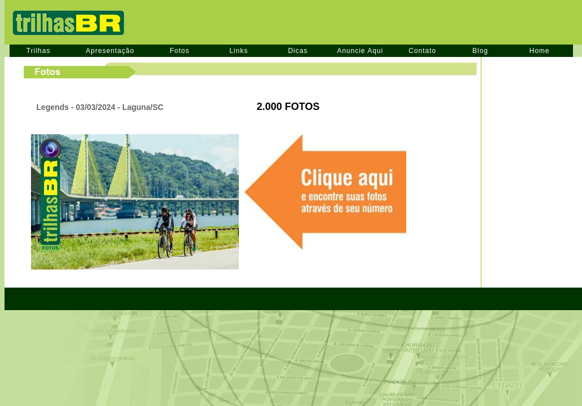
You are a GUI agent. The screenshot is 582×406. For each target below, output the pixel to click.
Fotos (179, 51)
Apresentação (110, 51)
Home (540, 51)
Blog (480, 51)
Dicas (298, 51)
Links (238, 51)
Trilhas (38, 51)
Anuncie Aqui (360, 51)
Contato (422, 51)
